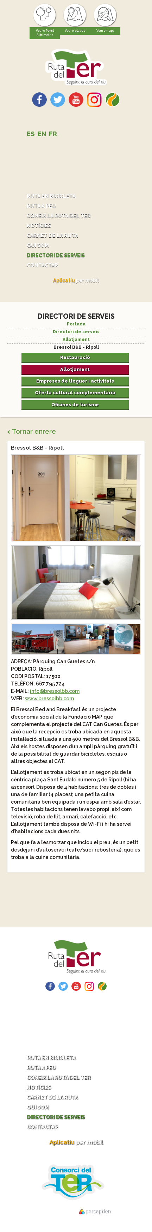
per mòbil (76, 280)
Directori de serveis (56, 255)
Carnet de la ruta (52, 235)
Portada (76, 324)
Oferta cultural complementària (75, 392)
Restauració (75, 357)
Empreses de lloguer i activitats (75, 381)
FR (53, 134)
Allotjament (76, 339)
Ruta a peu (41, 206)
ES (31, 134)
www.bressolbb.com (49, 698)
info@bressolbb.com (55, 691)
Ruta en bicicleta (51, 196)
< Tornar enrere (31, 431)
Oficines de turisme (75, 404)
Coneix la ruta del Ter (59, 216)
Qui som (38, 245)
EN (42, 134)
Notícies (39, 225)
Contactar (42, 265)
